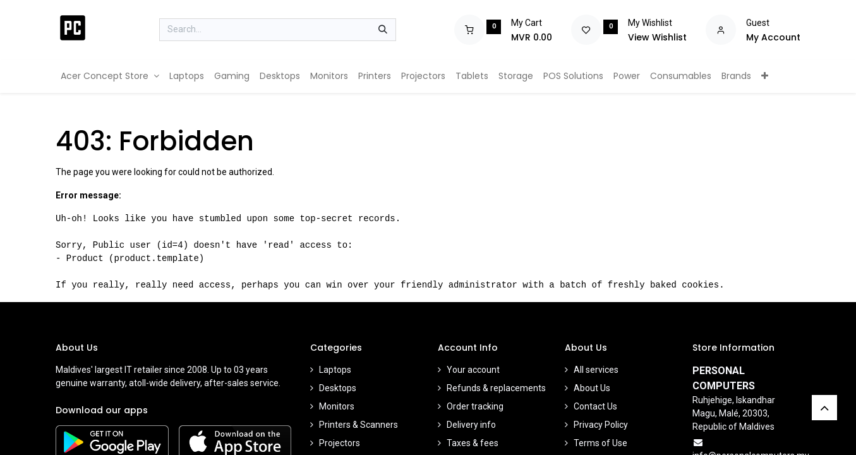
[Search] (382, 29)
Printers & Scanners (358, 425)
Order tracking (475, 406)
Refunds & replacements (496, 388)
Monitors (336, 406)
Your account (473, 370)
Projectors (339, 443)
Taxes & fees (472, 443)
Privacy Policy (601, 425)
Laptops (335, 370)
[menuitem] (110, 76)
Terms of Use (600, 443)
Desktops (337, 388)
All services (596, 370)
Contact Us (595, 406)
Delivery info (471, 425)
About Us (592, 388)
